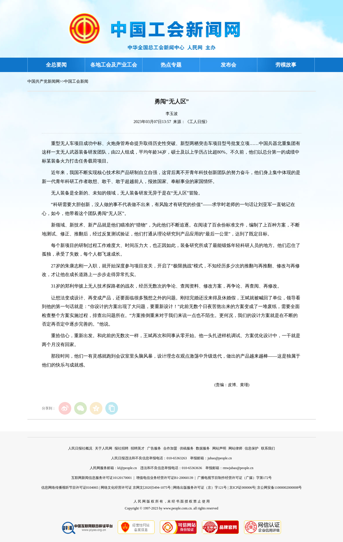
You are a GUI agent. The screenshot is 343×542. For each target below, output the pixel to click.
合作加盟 (170, 448)
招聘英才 (138, 448)
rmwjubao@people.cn (238, 468)
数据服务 (203, 448)
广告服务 (154, 448)
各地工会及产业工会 (113, 65)
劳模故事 (285, 65)
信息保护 (251, 448)
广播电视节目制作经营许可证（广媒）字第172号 (234, 478)
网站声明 (219, 448)
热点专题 (171, 65)
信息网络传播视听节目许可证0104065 (69, 488)
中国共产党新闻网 (43, 81)
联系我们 (268, 448)
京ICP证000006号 (242, 488)
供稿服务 (187, 448)
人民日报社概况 (80, 448)
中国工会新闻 (76, 81)
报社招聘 (121, 448)
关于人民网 (103, 448)
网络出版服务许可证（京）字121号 (200, 488)
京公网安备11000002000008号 (279, 488)
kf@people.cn (127, 468)
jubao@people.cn (219, 458)
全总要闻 (56, 65)
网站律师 (235, 448)
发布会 (228, 65)
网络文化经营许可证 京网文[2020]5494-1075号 (136, 488)
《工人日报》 (197, 122)
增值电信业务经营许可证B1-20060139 (164, 478)
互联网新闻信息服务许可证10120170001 (101, 478)
